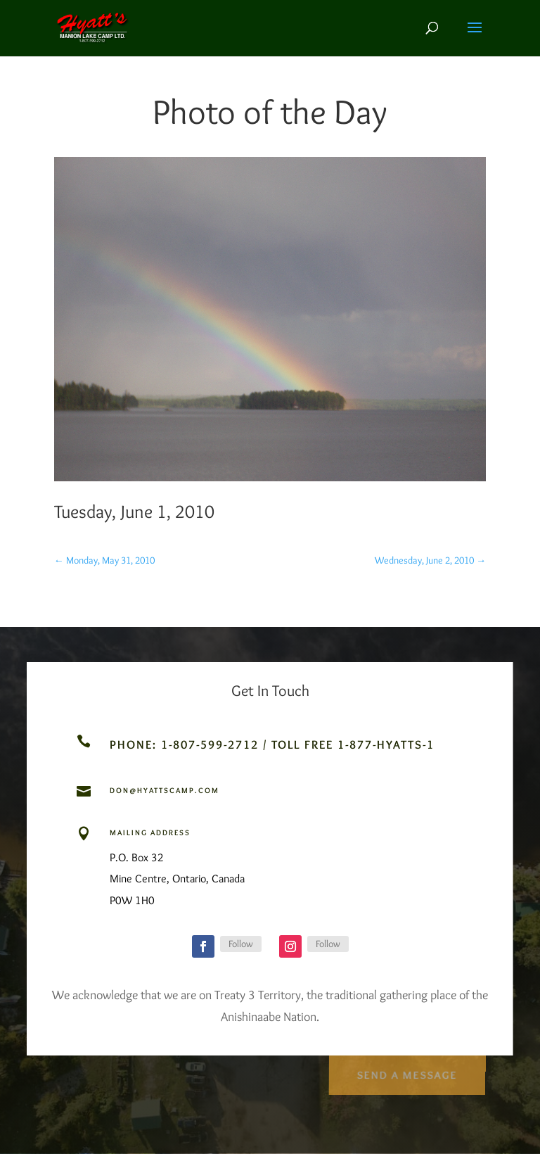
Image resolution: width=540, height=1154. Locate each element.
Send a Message (406, 1072)
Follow (241, 943)
